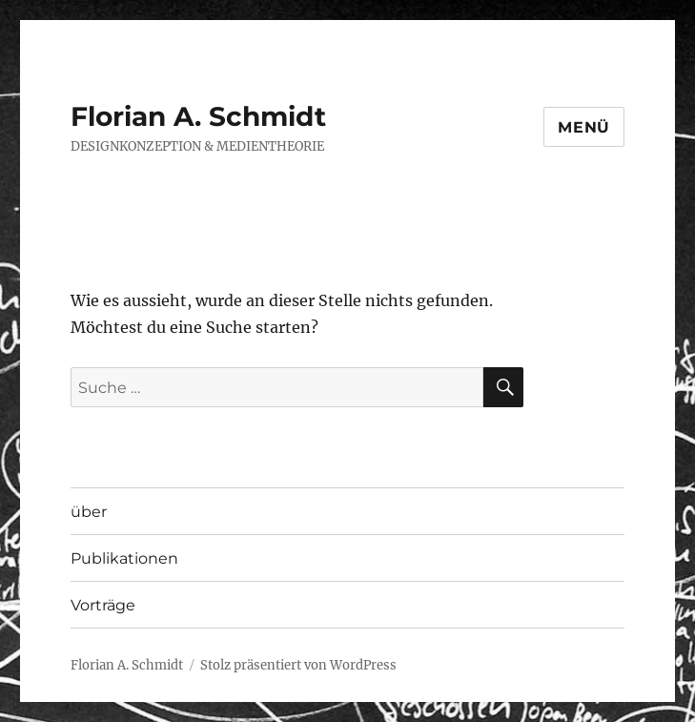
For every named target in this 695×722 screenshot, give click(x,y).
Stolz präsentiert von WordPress (298, 665)
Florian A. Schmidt (198, 116)
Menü (584, 127)
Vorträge (103, 605)
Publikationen (124, 558)
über (89, 512)
